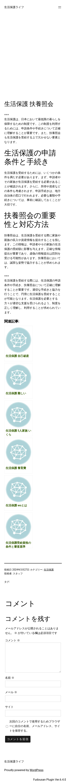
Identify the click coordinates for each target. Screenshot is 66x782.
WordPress (36, 770)
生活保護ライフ (14, 7)
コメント (12, 640)
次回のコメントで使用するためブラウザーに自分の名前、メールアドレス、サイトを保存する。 (34, 726)
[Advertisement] (33, 60)
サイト (9, 707)
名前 (9, 677)
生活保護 (49, 569)
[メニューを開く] (60, 7)
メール (11, 692)
